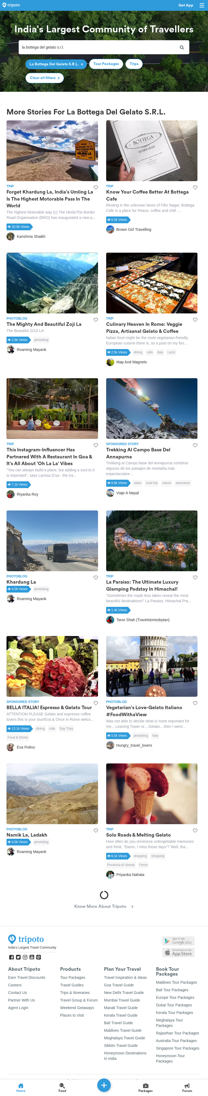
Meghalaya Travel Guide (124, 1038)
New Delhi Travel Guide (124, 992)
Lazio (171, 352)
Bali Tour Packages (172, 990)
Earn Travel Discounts (26, 977)
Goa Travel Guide (119, 985)
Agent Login (18, 1008)
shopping (140, 856)
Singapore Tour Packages (177, 1048)
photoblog (41, 340)
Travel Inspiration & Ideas (125, 977)
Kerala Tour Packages (174, 1012)
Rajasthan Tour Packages (177, 1033)
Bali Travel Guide (118, 1023)
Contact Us (17, 992)
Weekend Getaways (77, 1008)
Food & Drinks (18, 737)
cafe (150, 352)
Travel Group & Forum (79, 1000)
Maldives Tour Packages (176, 982)
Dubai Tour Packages (174, 1005)
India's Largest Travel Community (32, 947)
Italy (160, 352)
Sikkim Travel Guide (121, 1045)
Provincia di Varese (121, 865)
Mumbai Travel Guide (122, 1000)
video (138, 483)
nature (166, 483)
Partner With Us (21, 1000)
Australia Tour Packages (176, 1041)
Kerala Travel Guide (121, 1015)
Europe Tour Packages (175, 997)
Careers (15, 985)
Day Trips (66, 728)
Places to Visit (72, 1015)
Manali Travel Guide (121, 1008)
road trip (152, 483)
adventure (183, 483)
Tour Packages (72, 977)
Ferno (143, 865)
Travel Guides (72, 985)
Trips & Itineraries (75, 992)
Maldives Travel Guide (123, 1030)
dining (138, 352)
